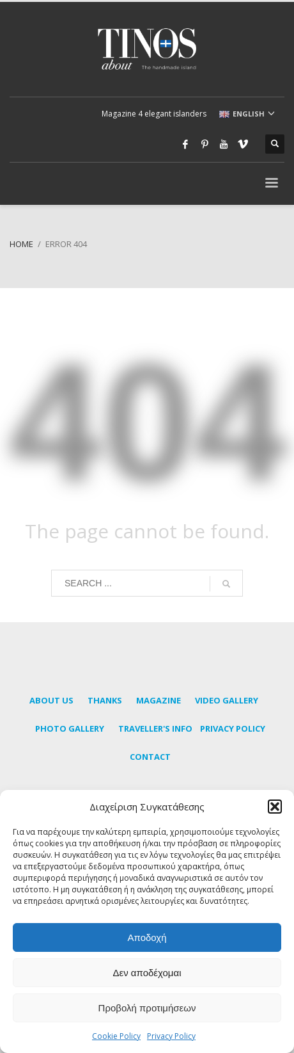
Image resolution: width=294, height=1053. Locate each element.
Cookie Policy (116, 1036)
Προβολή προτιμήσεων (147, 1007)
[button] (274, 806)
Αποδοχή (147, 937)
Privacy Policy (171, 1036)
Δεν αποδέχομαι (146, 972)
